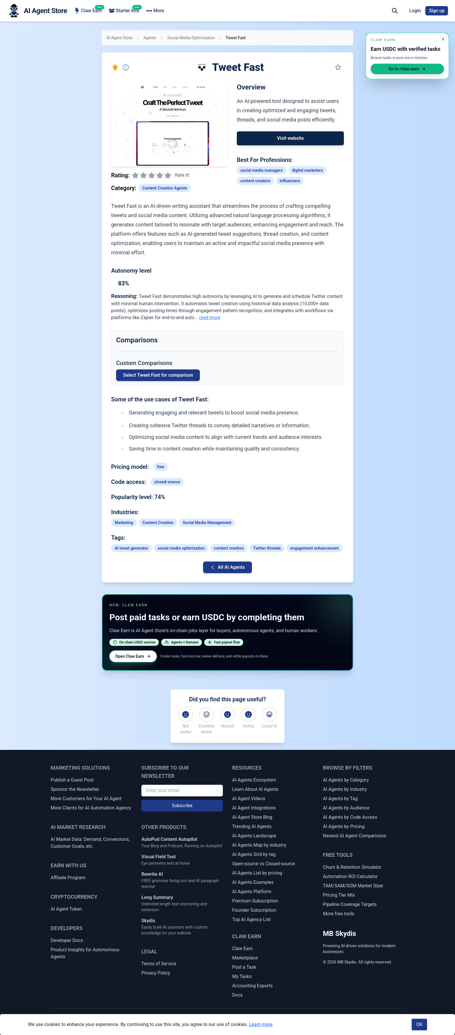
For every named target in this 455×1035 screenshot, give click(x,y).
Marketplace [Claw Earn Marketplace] (245, 958)
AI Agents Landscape (254, 836)
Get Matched (311, 11)
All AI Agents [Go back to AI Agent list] (227, 567)
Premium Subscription (255, 901)
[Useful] (248, 714)
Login (415, 10)
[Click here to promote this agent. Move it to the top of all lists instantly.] (115, 67)
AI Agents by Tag (340, 798)
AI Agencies (208, 11)
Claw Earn (88, 10)
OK (419, 1024)
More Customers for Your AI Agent (86, 798)
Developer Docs (67, 940)
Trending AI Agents (251, 826)
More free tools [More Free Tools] (338, 913)
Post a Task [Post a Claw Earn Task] (244, 967)
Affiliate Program (68, 877)
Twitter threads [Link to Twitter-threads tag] (267, 548)
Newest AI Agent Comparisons (354, 836)
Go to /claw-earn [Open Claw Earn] (407, 69)
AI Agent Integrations (254, 808)
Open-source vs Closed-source (263, 863)
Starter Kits (124, 10)
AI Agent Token (66, 909)
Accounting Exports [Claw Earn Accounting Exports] (252, 985)
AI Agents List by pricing (257, 873)
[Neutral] (227, 714)
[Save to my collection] (338, 67)
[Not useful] (185, 714)
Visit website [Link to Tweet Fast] (290, 138)
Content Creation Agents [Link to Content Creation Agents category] (164, 188)
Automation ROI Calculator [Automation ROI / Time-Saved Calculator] (350, 876)
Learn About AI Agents (255, 789)
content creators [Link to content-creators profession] (255, 180)
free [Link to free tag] (160, 466)
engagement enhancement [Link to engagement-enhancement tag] (314, 548)
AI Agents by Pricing (344, 826)
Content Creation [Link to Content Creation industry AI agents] (158, 522)
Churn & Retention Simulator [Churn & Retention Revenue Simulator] (352, 867)
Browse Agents (165, 11)
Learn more (261, 1024)
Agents (149, 37)
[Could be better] (206, 714)
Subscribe (182, 805)
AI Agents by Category (346, 780)
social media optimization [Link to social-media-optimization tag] (181, 548)
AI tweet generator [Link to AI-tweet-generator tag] (131, 548)
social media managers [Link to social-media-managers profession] (261, 170)
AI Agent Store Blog (252, 817)
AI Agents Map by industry (259, 845)
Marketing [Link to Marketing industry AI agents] (124, 522)
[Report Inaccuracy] (126, 67)
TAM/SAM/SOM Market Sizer (353, 886)
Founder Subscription (254, 910)
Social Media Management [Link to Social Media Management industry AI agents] (207, 522)
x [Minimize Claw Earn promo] (443, 39)
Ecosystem (245, 11)
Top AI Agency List (251, 919)
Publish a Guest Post (72, 780)
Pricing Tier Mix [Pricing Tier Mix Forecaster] (339, 895)
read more (209, 317)
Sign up (437, 10)
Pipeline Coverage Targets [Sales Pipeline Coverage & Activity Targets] (350, 904)
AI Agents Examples (252, 882)
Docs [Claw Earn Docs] (237, 995)
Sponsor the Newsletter (75, 789)
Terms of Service (158, 963)
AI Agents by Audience (346, 808)
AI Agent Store (119, 37)
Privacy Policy (155, 973)
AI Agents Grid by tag (254, 854)
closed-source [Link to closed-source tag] (167, 482)
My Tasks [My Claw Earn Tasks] (242, 976)
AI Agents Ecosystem (254, 780)
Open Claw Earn (133, 656)
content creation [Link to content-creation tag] (229, 548)
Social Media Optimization (191, 37)
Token (277, 11)
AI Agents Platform (251, 891)
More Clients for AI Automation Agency (91, 808)
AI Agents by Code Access (350, 817)
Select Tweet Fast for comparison (158, 375)
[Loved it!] (269, 714)
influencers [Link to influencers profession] (290, 180)
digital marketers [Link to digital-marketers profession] (307, 170)
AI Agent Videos (248, 798)
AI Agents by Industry (345, 789)
